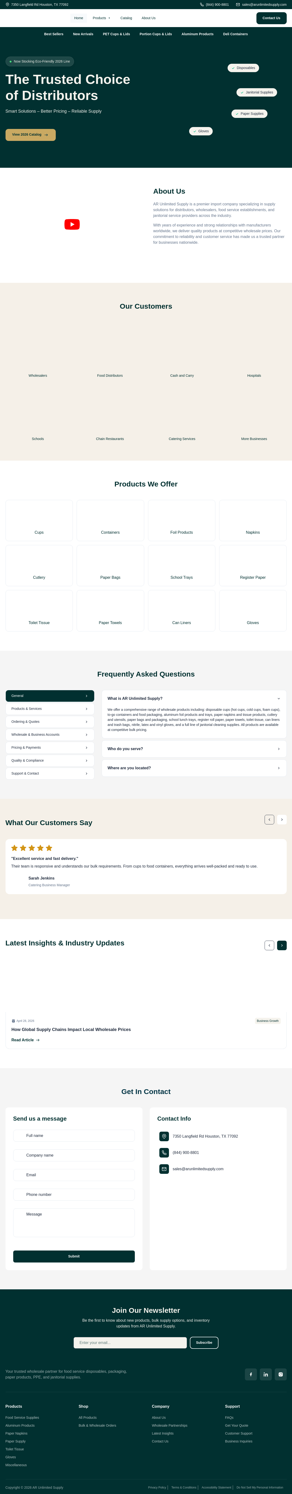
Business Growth (268, 1021)
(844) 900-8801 (186, 1153)
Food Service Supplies (22, 1417)
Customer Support (239, 1433)
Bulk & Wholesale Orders (97, 1425)
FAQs (229, 1417)
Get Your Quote (237, 1425)
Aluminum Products (198, 34)
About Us (149, 18)
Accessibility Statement (216, 1487)
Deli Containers (235, 34)
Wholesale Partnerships (169, 1425)
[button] (72, 225)
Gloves (11, 1457)
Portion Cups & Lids (156, 34)
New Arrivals (83, 34)
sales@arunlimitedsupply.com (198, 1169)
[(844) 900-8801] (164, 1153)
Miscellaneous (16, 1465)
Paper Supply (16, 1441)
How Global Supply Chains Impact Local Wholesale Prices (71, 1029)
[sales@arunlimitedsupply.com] (164, 1169)
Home (78, 18)
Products (102, 18)
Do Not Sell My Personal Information (259, 1487)
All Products (88, 1417)
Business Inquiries (239, 1441)
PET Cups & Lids (116, 34)
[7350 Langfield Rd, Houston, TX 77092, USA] (218, 1220)
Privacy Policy (157, 1487)
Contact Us (160, 1441)
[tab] (50, 696)
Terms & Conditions (183, 1487)
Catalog (126, 18)
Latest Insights (163, 1433)
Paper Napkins (17, 1433)
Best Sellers (53, 34)
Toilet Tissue (15, 1449)
